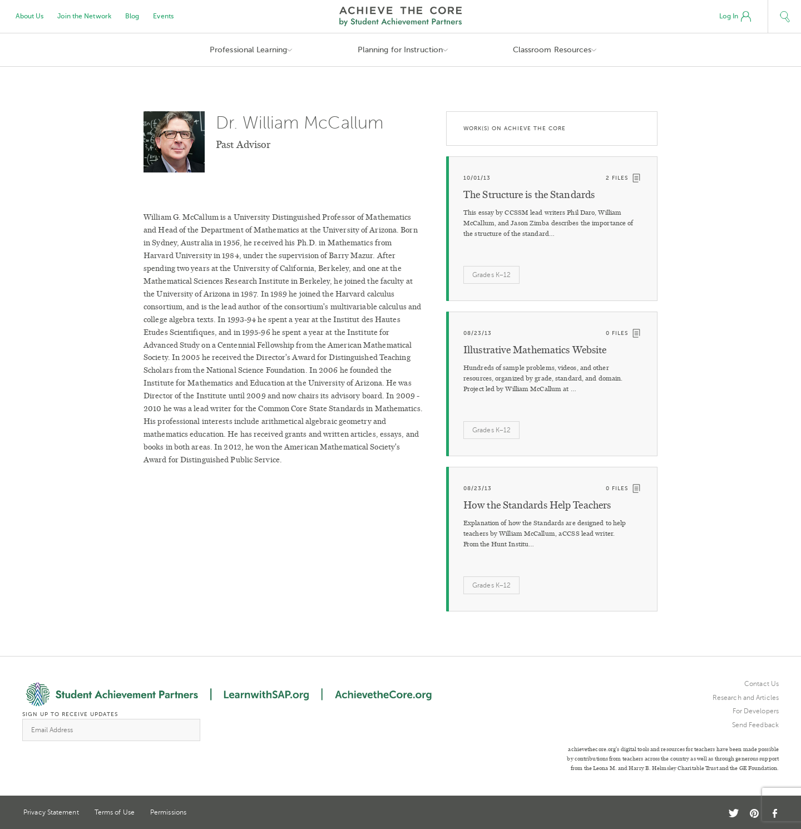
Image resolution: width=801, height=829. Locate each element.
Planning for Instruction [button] (400, 50)
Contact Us (761, 684)
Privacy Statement (51, 812)
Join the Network (84, 16)
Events (163, 16)
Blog (132, 16)
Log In (735, 17)
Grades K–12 (491, 275)
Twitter (734, 813)
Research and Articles (746, 698)
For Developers (756, 711)
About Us (30, 16)
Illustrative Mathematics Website (534, 350)
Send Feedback (755, 725)
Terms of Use (115, 812)
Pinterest (754, 813)
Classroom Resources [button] (552, 50)
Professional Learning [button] (248, 50)
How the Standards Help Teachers (537, 505)
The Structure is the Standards (529, 195)
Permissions (168, 812)
